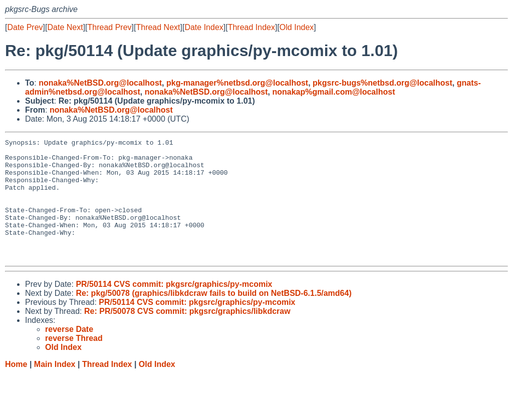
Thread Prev (110, 27)
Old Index (297, 27)
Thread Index (251, 27)
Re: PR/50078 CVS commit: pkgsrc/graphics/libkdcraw (187, 335)
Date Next (65, 27)
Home (16, 388)
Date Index (203, 27)
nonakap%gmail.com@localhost (333, 92)
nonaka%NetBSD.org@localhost (100, 83)
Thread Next (158, 27)
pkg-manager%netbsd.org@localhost (237, 83)
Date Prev (25, 27)
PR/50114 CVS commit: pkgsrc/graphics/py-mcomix (174, 308)
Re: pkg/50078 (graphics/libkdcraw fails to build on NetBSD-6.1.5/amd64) (213, 317)
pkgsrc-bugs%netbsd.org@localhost (382, 83)
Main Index (55, 388)
